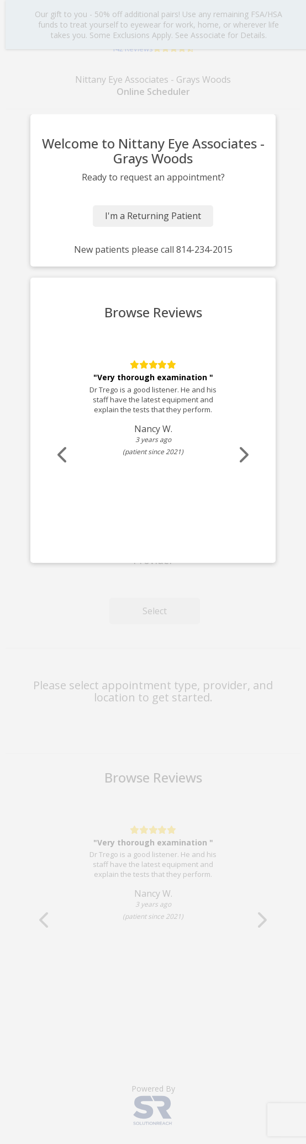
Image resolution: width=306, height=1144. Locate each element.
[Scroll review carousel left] (63, 455)
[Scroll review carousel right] (243, 455)
